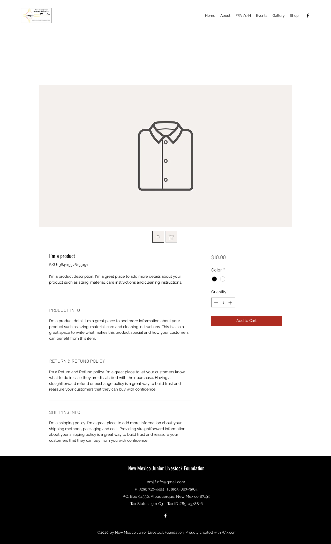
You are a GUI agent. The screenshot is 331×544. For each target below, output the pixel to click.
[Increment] (230, 302)
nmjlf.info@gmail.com (166, 482)
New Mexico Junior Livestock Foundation (166, 468)
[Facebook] (307, 15)
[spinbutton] (223, 302)
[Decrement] (215, 302)
